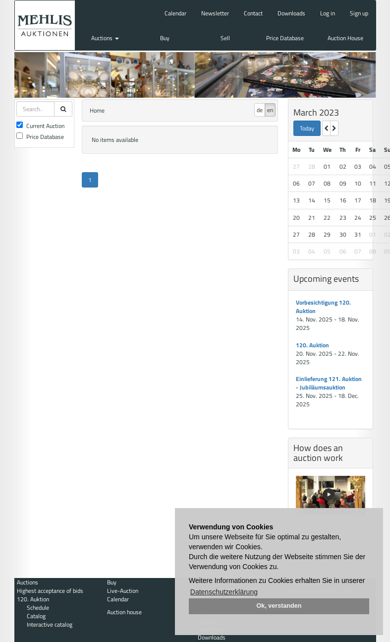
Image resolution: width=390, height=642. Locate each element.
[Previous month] (326, 128)
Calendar (175, 13)
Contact (253, 13)
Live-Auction (122, 590)
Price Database (285, 38)
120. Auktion (312, 345)
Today (307, 128)
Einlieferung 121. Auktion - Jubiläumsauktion (329, 383)
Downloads (291, 13)
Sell (225, 38)
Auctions (105, 38)
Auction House (345, 38)
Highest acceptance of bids (50, 590)
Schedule (38, 607)
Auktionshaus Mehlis (45, 25)
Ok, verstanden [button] (279, 605)
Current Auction (40, 126)
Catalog (36, 616)
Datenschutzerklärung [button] (224, 592)
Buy (164, 38)
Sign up (359, 13)
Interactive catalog (49, 624)
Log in (327, 13)
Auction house (124, 612)
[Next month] (334, 128)
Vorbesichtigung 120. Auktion (323, 307)
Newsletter (215, 13)
